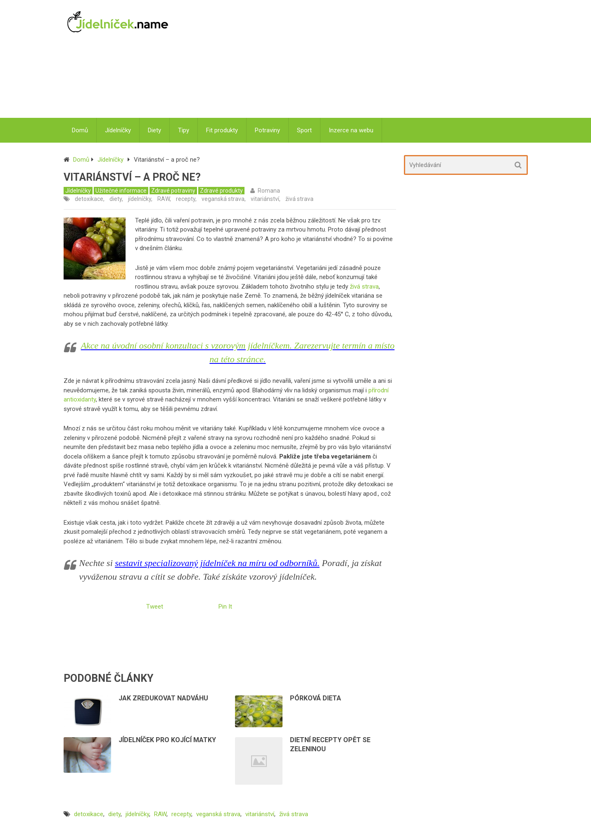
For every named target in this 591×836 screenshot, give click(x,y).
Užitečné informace (121, 190)
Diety (154, 130)
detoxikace (89, 199)
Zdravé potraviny (173, 190)
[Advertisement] (354, 60)
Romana (269, 190)
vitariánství (265, 199)
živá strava (299, 199)
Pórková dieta (315, 698)
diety (115, 199)
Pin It (225, 606)
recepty (185, 199)
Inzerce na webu (351, 130)
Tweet (154, 606)
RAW (163, 199)
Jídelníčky (118, 130)
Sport (304, 130)
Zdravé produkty (221, 190)
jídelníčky (139, 199)
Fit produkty (222, 130)
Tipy (183, 130)
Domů (80, 130)
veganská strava (223, 199)
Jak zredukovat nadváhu (163, 698)
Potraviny (267, 130)
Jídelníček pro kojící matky (167, 740)
